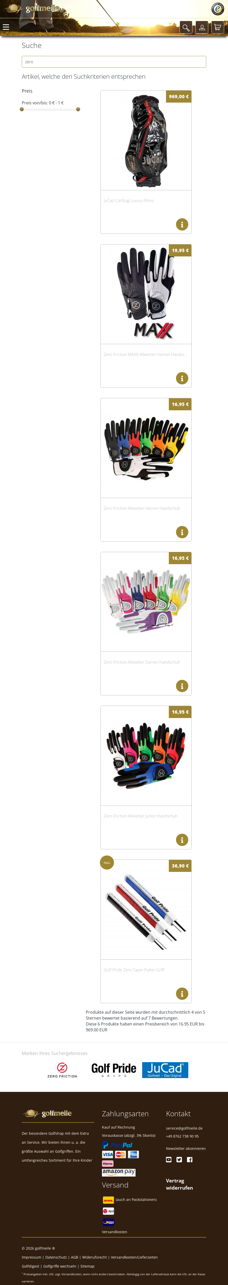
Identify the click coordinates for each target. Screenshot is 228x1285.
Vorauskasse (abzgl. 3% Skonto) (128, 1135)
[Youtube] (168, 1160)
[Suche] (186, 27)
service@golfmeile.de (184, 1128)
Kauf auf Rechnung (118, 1127)
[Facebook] (189, 1160)
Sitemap (87, 1266)
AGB (74, 1257)
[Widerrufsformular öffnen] (179, 1184)
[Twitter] (179, 1160)
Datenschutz (56, 1257)
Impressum (31, 1257)
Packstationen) (144, 1199)
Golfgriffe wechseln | (61, 1266)
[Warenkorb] (217, 27)
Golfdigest (30, 1266)
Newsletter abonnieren (186, 1148)
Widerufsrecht (94, 1257)
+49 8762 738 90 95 (182, 1136)
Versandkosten (114, 1231)
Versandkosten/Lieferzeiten (134, 1257)
